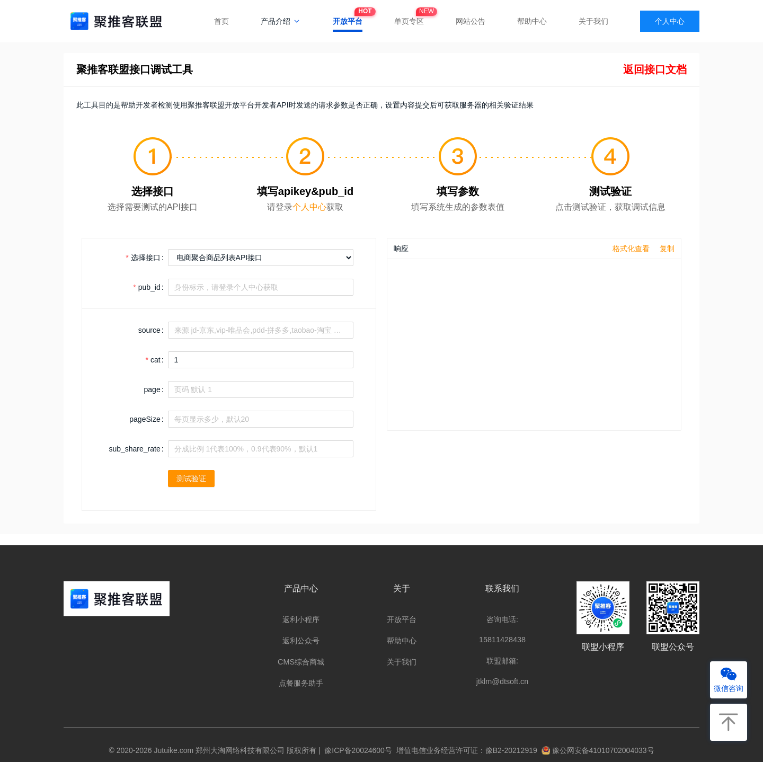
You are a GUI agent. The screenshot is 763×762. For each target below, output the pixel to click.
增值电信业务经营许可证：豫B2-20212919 (464, 750)
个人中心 (670, 21)
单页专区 (409, 18)
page (152, 389)
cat (155, 360)
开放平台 (347, 18)
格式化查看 (631, 248)
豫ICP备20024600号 (356, 750)
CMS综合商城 (301, 662)
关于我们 (593, 21)
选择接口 (146, 257)
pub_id (149, 287)
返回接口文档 (655, 69)
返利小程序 (301, 619)
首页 (221, 21)
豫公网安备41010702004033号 (598, 750)
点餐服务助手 (301, 683)
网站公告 (470, 21)
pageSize (144, 419)
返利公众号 (301, 640)
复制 (667, 248)
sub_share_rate (134, 449)
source (149, 330)
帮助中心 (532, 21)
